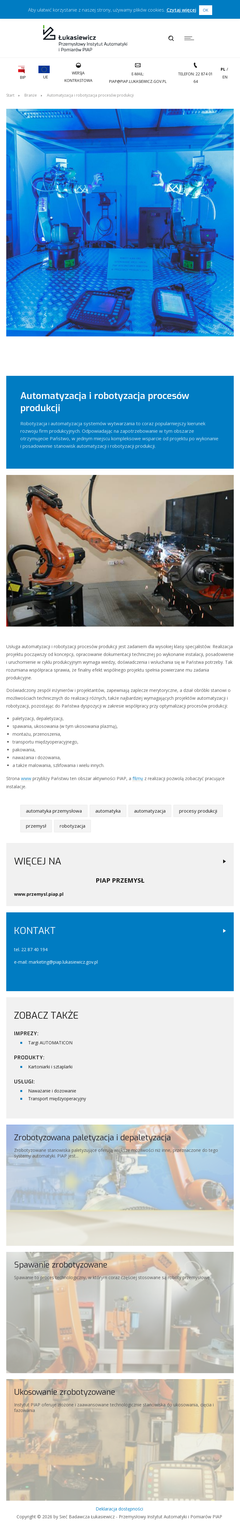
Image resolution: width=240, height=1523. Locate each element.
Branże (30, 95)
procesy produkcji (198, 808)
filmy (137, 776)
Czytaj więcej (181, 10)
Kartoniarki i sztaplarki (50, 1064)
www (26, 776)
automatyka (108, 808)
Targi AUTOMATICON (50, 1040)
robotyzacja (72, 823)
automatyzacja (150, 808)
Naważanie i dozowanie (52, 1088)
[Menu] (191, 38)
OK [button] (205, 10)
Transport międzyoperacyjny (57, 1096)
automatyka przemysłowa (54, 808)
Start (10, 95)
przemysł (36, 823)
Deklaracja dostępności (119, 1506)
